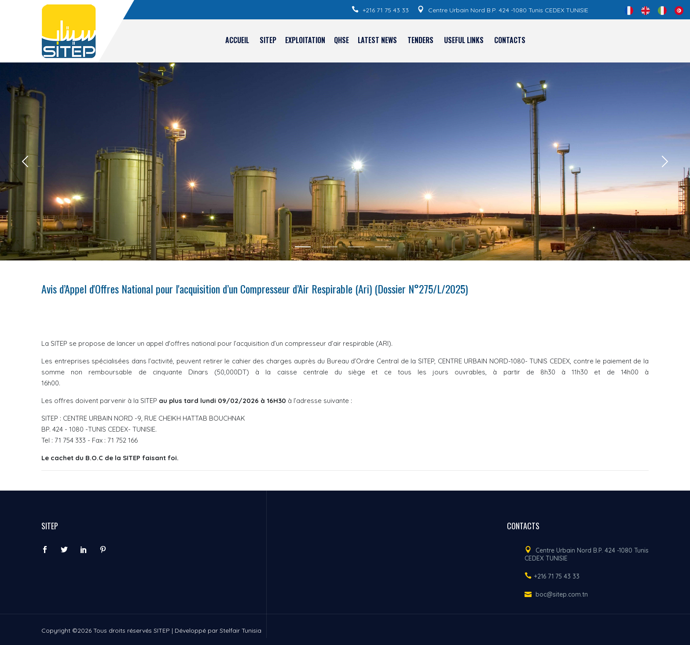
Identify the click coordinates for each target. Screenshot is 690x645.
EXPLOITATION (305, 40)
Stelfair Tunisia (240, 630)
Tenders (420, 40)
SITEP (268, 40)
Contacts (509, 40)
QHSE (341, 40)
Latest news (377, 40)
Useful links (464, 40)
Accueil (237, 40)
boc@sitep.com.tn (562, 594)
